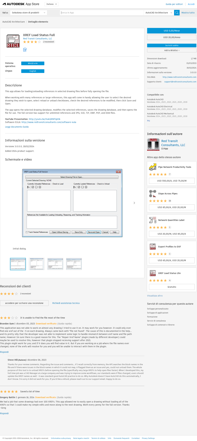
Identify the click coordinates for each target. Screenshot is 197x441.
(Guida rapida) (64, 323)
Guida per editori (174, 4)
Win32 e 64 (33, 63)
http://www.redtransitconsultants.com (179, 77)
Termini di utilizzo (98, 438)
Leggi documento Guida (17, 126)
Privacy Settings (148, 438)
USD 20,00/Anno (171, 37)
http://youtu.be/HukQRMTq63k (44, 119)
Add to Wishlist (172, 50)
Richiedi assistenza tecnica (66, 303)
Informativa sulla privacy (61, 438)
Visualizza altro (155, 295)
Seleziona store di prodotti (25, 12)
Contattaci (136, 438)
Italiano (51, 4)
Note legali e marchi (81, 438)
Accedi (191, 4)
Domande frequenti (121, 438)
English (33, 71)
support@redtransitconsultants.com (180, 81)
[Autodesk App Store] (21, 4)
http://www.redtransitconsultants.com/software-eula (49, 122)
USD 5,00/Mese (172, 30)
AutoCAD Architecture (13, 21)
